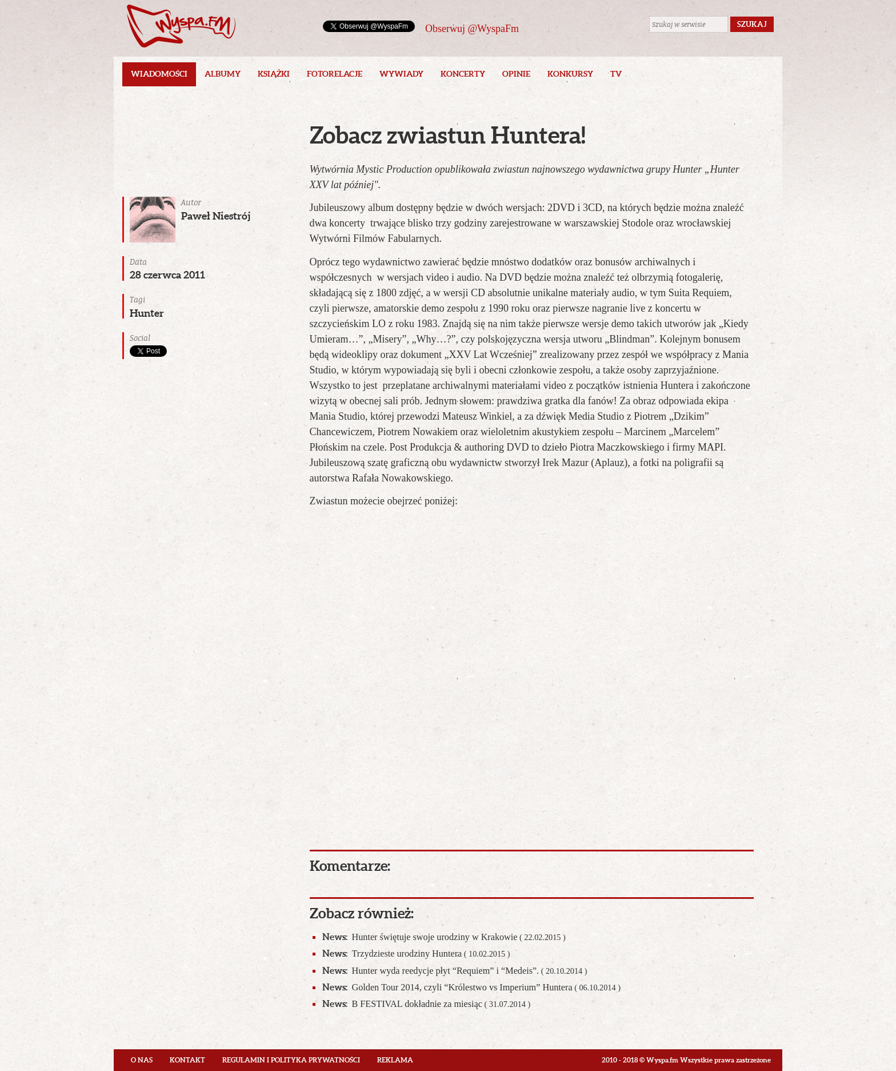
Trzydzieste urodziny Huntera (416, 953)
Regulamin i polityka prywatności (291, 1060)
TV (616, 73)
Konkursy (570, 73)
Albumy (223, 73)
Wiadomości (159, 73)
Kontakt (187, 1060)
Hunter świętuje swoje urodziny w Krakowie (444, 936)
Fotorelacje (334, 73)
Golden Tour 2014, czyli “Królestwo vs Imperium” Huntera (471, 987)
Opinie (516, 73)
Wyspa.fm (181, 26)
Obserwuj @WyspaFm (472, 28)
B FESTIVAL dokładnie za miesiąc (426, 1003)
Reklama (395, 1060)
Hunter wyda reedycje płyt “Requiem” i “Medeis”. (454, 970)
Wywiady (401, 73)
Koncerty (463, 73)
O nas (142, 1060)
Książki (274, 73)
